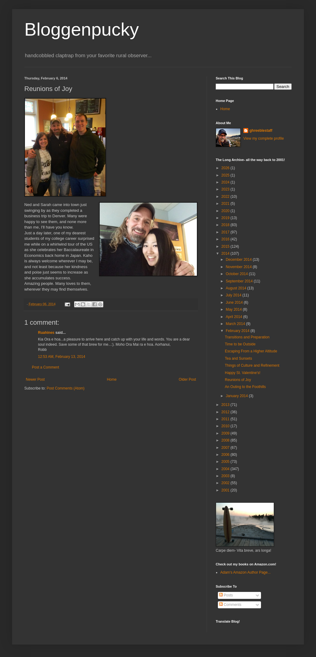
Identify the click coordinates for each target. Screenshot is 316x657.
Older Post (187, 379)
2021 (226, 203)
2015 (226, 246)
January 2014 (237, 396)
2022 (226, 196)
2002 (226, 483)
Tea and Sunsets (238, 358)
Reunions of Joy (238, 380)
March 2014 (236, 324)
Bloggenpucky (81, 29)
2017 (226, 232)
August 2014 (236, 288)
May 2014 (234, 309)
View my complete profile (263, 138)
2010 (226, 426)
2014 (226, 253)
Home (112, 379)
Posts (226, 595)
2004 (226, 469)
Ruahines (46, 332)
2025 (226, 175)
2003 (226, 476)
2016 (226, 239)
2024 (226, 182)
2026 (226, 168)
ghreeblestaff (260, 130)
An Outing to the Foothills (245, 387)
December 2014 (239, 259)
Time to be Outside (240, 344)
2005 (226, 462)
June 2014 (235, 302)
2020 (226, 211)
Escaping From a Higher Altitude (251, 351)
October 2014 (237, 274)
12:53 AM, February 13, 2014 (61, 357)
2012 (226, 412)
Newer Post (35, 379)
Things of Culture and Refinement (252, 365)
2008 (226, 440)
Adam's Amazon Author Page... (245, 572)
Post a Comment (45, 367)
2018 (226, 225)
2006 (226, 455)
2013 (226, 405)
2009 (226, 433)
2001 (226, 490)
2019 (226, 218)
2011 (226, 419)
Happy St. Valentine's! (242, 373)
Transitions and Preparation (247, 337)
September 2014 (240, 281)
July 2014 (234, 295)
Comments (230, 605)
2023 (226, 189)
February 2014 (238, 331)
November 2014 (239, 267)
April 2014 (234, 317)
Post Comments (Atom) (65, 388)
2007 (226, 448)
